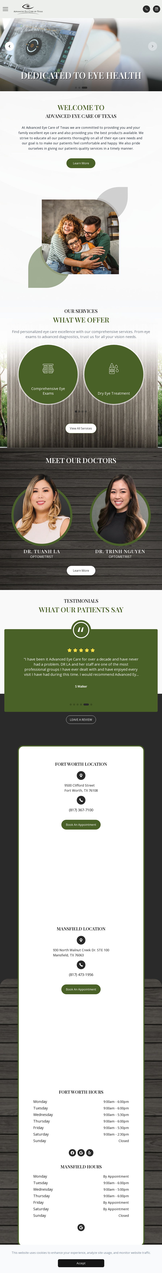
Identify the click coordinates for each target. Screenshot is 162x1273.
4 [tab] (86, 411)
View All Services (81, 428)
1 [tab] (76, 411)
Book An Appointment (81, 825)
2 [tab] (79, 411)
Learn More (81, 163)
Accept (81, 1263)
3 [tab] (82, 411)
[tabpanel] (48, 374)
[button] (5, 9)
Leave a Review (81, 720)
